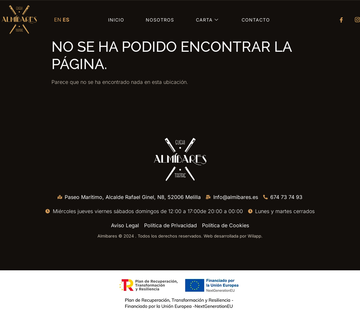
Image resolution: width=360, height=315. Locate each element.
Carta (208, 19)
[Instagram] (355, 19)
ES (66, 19)
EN (57, 19)
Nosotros (160, 19)
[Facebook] (339, 19)
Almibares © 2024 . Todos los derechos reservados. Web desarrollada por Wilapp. (180, 236)
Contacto (256, 19)
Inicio (116, 19)
